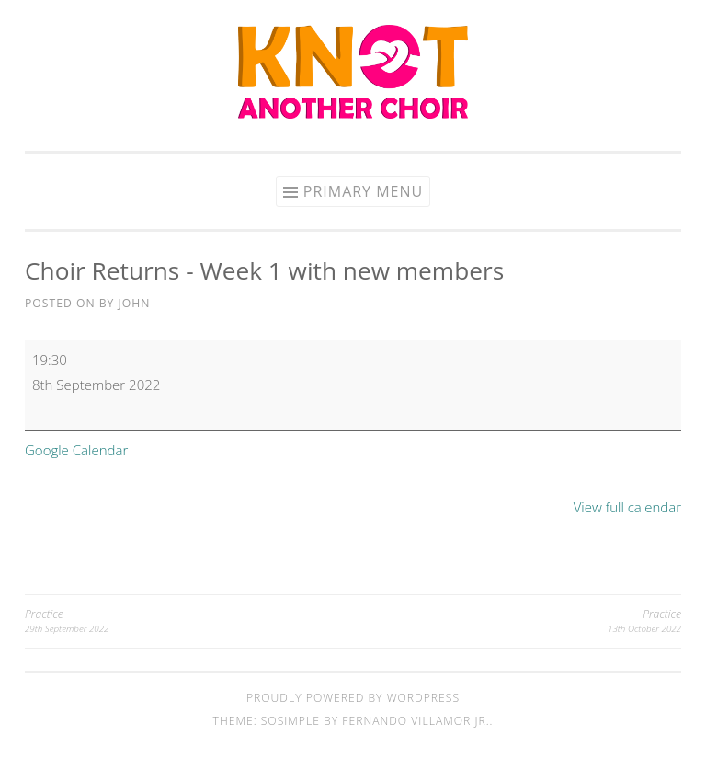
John (135, 303)
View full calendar (627, 507)
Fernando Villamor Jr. (415, 721)
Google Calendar (76, 450)
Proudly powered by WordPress (353, 698)
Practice (189, 621)
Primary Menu (363, 191)
